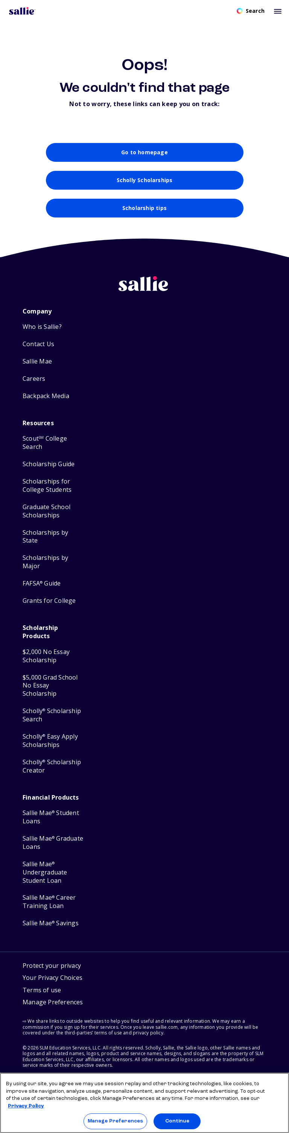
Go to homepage (144, 157)
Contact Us (38, 349)
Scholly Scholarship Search (52, 720)
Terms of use (42, 995)
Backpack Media (46, 401)
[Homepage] (22, 11)
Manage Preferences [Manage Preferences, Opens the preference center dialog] (115, 1121)
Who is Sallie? (42, 332)
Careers (34, 384)
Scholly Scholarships (145, 185)
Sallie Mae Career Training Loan (49, 907)
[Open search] (250, 11)
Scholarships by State (45, 542)
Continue (177, 1121)
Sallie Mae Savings (51, 928)
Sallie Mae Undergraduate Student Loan (45, 877)
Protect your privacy (52, 970)
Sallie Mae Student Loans (51, 822)
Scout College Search (45, 448)
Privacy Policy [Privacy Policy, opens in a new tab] (26, 1106)
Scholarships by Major (45, 567)
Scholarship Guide (49, 469)
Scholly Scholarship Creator (52, 771)
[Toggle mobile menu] (277, 11)
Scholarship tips (144, 212)
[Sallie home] (144, 295)
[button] (53, 1008)
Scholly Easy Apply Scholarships (50, 746)
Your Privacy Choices (52, 982)
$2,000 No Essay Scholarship (46, 661)
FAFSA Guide (42, 588)
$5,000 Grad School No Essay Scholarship (50, 690)
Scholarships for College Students (47, 490)
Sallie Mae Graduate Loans (53, 847)
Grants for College (49, 606)
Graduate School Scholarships (46, 516)
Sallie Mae (37, 366)
